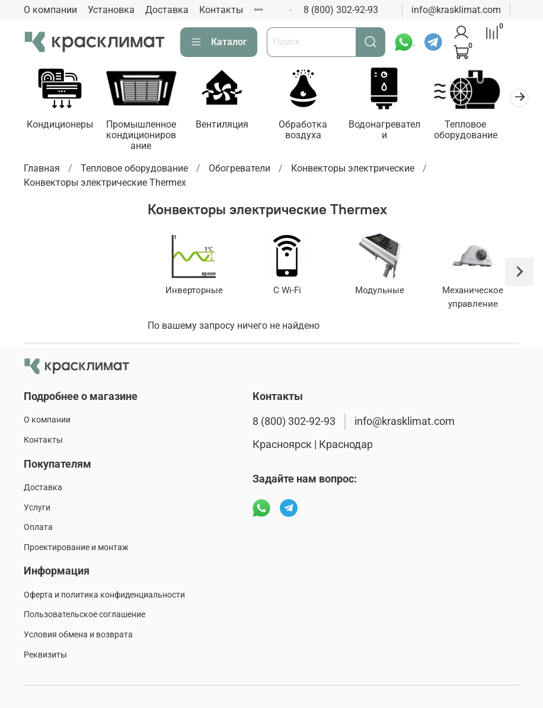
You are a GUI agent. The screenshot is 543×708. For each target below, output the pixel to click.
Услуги (37, 508)
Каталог (218, 42)
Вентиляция (229, 125)
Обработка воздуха (313, 131)
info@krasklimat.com (456, 9)
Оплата (38, 527)
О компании (50, 9)
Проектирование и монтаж (76, 547)
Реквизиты (45, 655)
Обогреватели (239, 170)
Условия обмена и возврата (78, 635)
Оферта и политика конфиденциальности (104, 595)
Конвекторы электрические (352, 170)
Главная (42, 170)
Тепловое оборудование (481, 131)
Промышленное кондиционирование (145, 136)
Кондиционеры (61, 125)
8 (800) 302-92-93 (341, 9)
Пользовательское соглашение (84, 615)
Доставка (167, 9)
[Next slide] (519, 273)
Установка (111, 9)
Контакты (221, 9)
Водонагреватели (397, 131)
